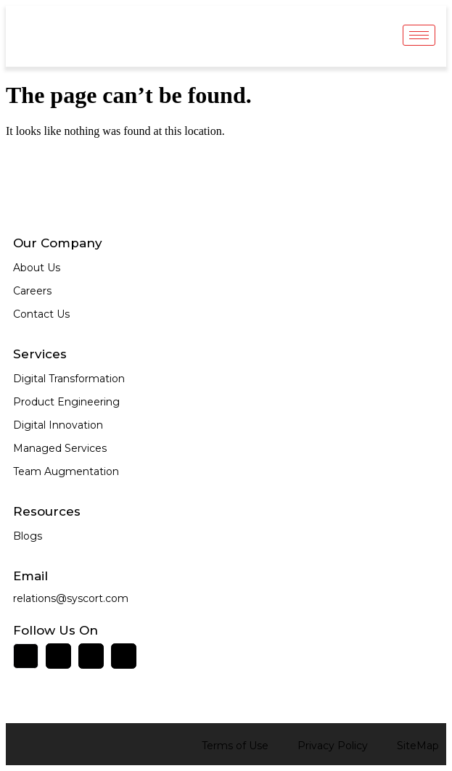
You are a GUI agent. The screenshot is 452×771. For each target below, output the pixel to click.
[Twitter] (91, 656)
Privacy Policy (332, 745)
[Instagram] (123, 656)
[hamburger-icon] (419, 35)
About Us (36, 267)
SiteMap (418, 745)
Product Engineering (66, 401)
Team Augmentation (66, 471)
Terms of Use (235, 745)
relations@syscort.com (70, 598)
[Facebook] (58, 656)
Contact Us (41, 314)
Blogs (27, 536)
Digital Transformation (69, 378)
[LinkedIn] (25, 656)
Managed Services (60, 448)
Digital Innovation (58, 425)
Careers (32, 290)
